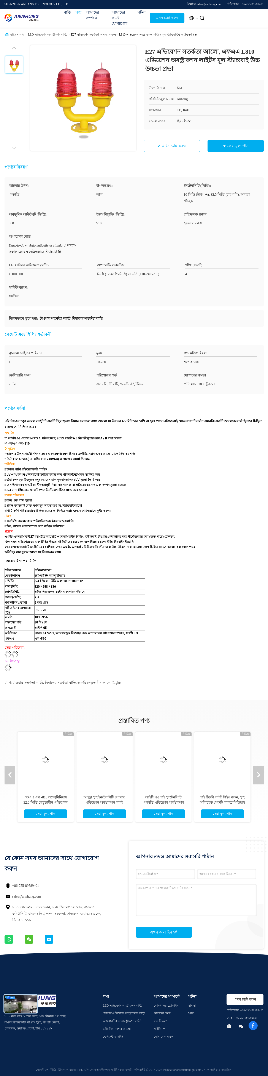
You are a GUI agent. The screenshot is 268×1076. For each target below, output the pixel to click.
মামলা (192, 1005)
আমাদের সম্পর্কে (92, 15)
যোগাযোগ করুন (163, 1036)
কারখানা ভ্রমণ (162, 1013)
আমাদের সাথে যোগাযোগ (119, 18)
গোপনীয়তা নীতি (46, 1069)
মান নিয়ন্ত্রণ (160, 1021)
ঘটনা (142, 12)
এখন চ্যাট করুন (167, 17)
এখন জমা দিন (164, 932)
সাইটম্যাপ (159, 1029)
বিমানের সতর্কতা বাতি (60, 682)
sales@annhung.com (26, 896)
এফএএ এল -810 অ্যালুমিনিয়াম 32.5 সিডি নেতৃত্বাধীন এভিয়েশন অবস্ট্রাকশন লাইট (46, 802)
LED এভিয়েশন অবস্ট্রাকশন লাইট (47, 34)
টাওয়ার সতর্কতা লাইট (28, 682)
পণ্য (78, 12)
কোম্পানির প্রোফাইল (166, 1005)
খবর (191, 1013)
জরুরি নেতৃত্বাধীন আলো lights (99, 682)
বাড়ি (67, 12)
